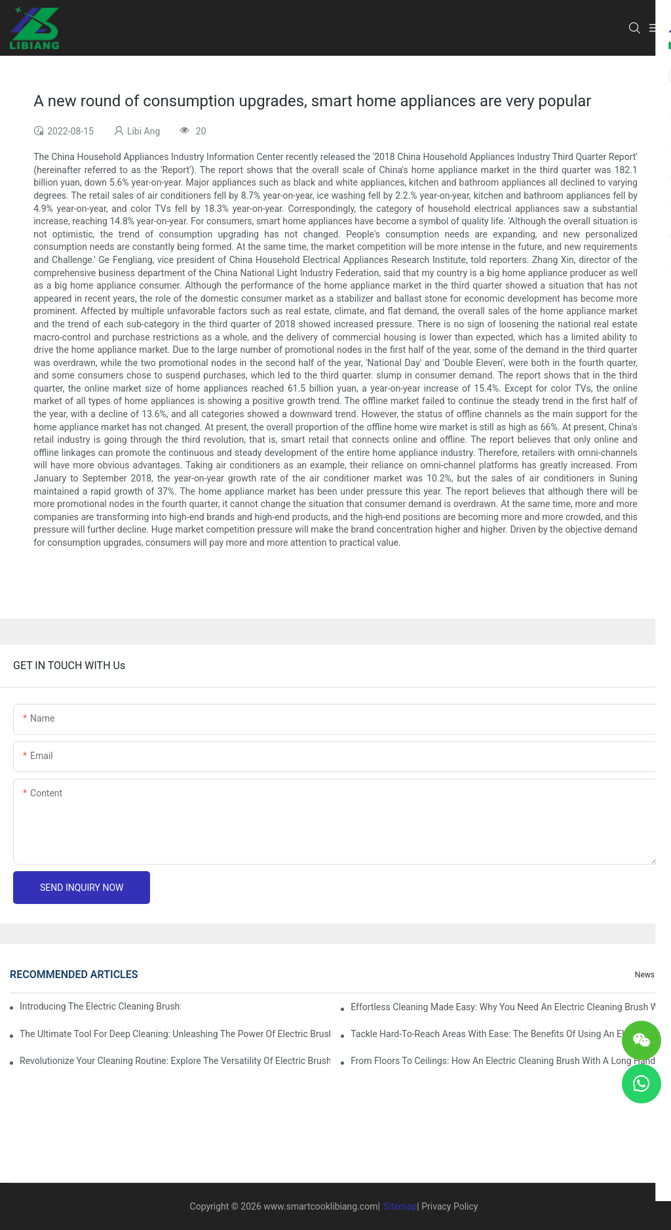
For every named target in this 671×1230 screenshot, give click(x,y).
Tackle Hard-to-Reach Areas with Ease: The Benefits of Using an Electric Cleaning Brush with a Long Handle (506, 1034)
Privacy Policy (449, 1206)
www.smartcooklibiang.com (320, 1206)
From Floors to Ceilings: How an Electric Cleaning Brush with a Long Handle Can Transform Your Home (506, 1061)
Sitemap (400, 1206)
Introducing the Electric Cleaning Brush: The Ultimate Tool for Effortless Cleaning (100, 1006)
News (645, 974)
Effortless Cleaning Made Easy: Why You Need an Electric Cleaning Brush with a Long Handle (506, 1007)
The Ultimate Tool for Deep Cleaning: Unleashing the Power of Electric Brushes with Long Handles (175, 1034)
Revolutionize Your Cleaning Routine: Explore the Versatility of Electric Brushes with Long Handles (175, 1061)
